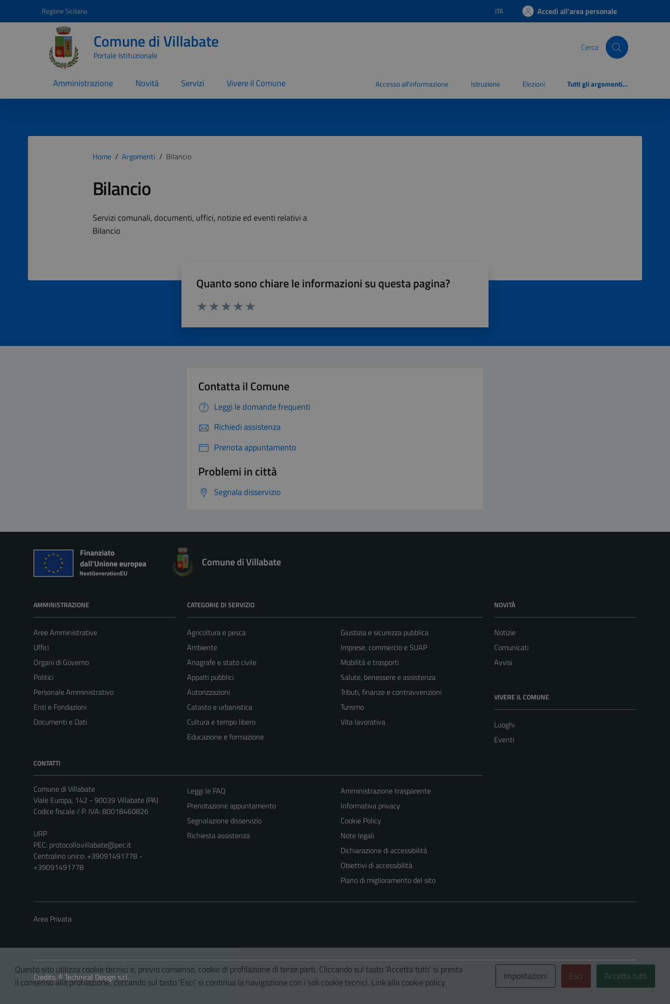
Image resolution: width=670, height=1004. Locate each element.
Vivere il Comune (256, 83)
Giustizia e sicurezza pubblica (385, 632)
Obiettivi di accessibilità (376, 865)
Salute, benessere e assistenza (388, 677)
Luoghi (504, 724)
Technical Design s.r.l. (97, 977)
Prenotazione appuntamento (231, 805)
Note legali (357, 835)
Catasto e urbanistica (219, 706)
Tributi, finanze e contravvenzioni (391, 692)
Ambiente (202, 647)
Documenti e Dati (60, 721)
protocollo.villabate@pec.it (90, 844)
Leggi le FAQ (206, 790)
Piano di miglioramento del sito (388, 880)
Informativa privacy (370, 805)
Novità (147, 83)
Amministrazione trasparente (386, 790)
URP (40, 833)
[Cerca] (617, 47)
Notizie (505, 632)
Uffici (41, 647)
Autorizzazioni (208, 692)
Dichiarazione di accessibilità (384, 850)
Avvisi (503, 662)
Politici (44, 677)
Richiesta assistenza (218, 835)
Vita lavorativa (363, 721)
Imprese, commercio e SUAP (384, 647)
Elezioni (534, 84)
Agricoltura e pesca (216, 632)
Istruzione (485, 84)
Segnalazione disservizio (224, 820)
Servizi (192, 83)
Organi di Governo (61, 662)
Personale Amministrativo (74, 692)
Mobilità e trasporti (370, 662)
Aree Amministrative (65, 632)
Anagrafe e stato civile (221, 662)
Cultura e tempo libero (221, 721)
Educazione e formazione (225, 736)
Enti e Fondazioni (60, 706)
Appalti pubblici (210, 677)
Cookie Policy (361, 820)
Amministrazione (83, 83)
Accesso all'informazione (412, 84)
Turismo (352, 706)
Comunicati (511, 647)
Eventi (504, 739)
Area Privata (53, 918)
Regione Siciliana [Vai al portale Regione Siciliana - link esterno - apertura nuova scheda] (64, 11)
